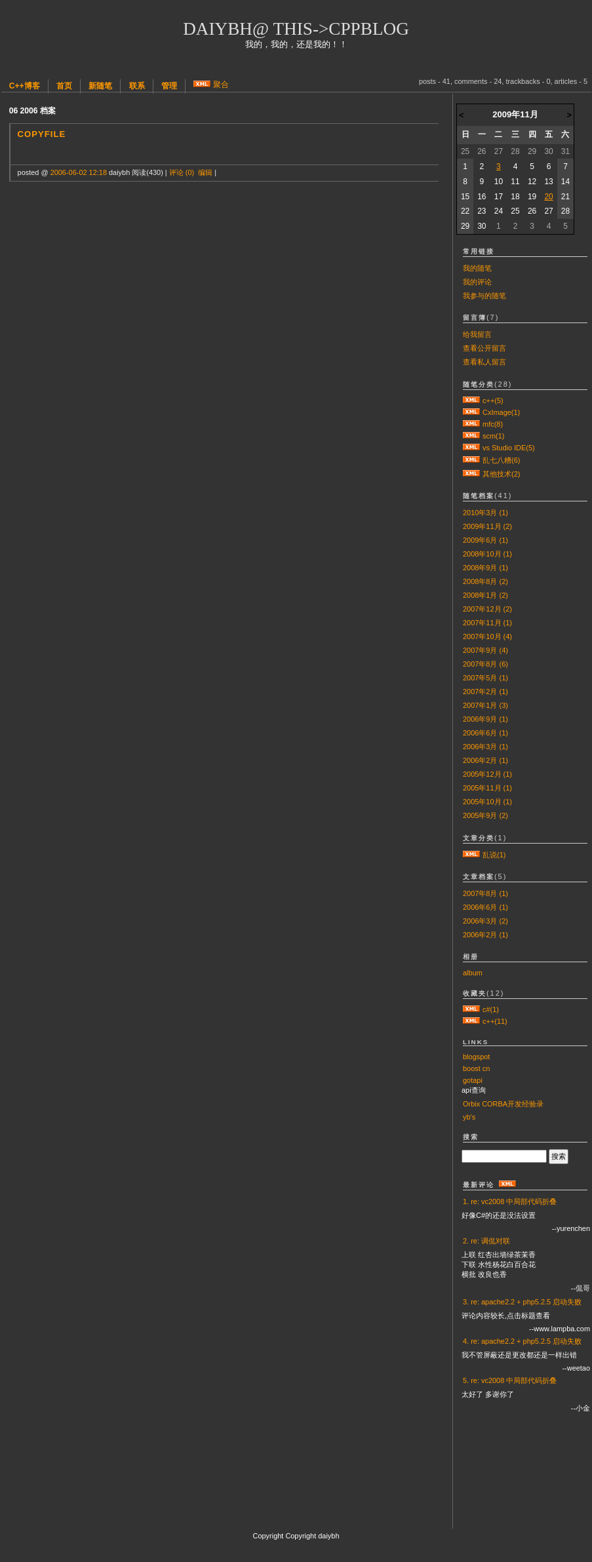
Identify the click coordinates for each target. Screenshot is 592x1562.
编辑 (205, 172)
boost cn (476, 1068)
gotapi (473, 1080)
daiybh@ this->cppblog (296, 29)
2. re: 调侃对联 (486, 1241)
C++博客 (24, 85)
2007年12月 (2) (487, 609)
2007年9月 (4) (485, 650)
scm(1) (493, 436)
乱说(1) (494, 855)
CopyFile (42, 134)
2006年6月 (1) (485, 733)
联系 (137, 85)
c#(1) (491, 1009)
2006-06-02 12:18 (78, 172)
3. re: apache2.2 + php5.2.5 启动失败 (522, 1302)
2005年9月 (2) (485, 815)
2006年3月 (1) (485, 747)
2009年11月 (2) (487, 526)
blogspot (476, 1057)
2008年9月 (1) (485, 568)
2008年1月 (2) (485, 595)
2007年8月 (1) (485, 893)
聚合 (221, 84)
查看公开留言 (484, 348)
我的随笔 (477, 268)
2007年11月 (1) (487, 623)
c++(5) (493, 400)
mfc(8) (493, 424)
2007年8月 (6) (485, 664)
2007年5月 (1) (485, 678)
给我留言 (477, 334)
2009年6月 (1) (485, 540)
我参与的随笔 (484, 296)
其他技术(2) (501, 474)
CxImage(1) (501, 412)
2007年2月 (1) (485, 691)
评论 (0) (181, 172)
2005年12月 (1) (487, 774)
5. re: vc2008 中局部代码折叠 (510, 1380)
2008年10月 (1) (487, 554)
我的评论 (477, 282)
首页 (64, 85)
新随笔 (100, 85)
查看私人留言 (484, 362)
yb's (469, 1117)
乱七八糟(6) (501, 460)
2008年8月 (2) (485, 581)
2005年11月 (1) (487, 788)
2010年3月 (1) (485, 513)
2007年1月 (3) (485, 705)
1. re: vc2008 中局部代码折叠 (510, 1201)
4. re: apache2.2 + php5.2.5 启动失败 (522, 1341)
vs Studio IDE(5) (509, 448)
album (473, 973)
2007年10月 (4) (487, 636)
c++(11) (495, 1021)
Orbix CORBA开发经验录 (503, 1104)
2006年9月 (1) (485, 719)
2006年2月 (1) (485, 760)
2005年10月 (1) (487, 802)
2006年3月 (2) (485, 921)
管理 (169, 85)
